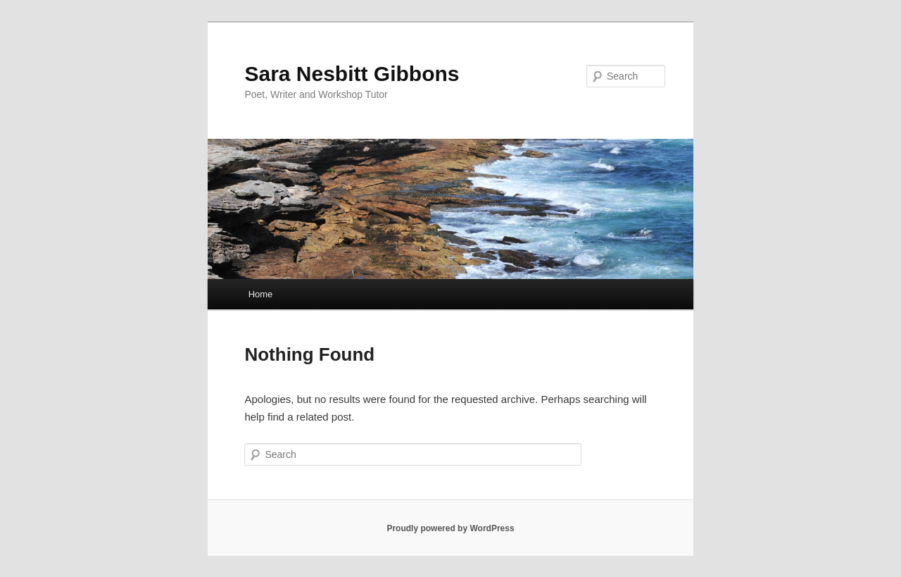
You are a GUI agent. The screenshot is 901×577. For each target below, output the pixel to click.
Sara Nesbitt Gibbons (351, 73)
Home (260, 294)
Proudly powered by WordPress (450, 528)
